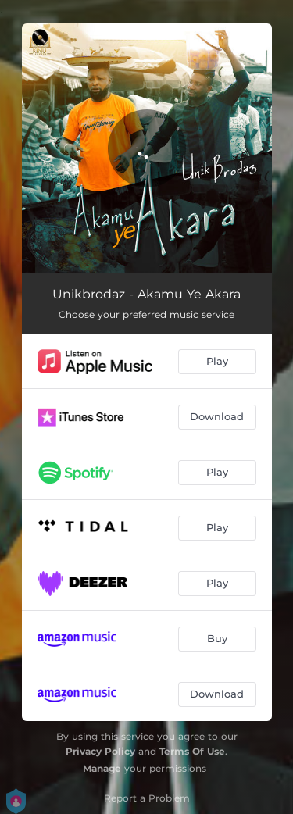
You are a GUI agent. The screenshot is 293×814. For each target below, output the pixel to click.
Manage (102, 768)
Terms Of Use (192, 751)
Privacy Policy (100, 751)
